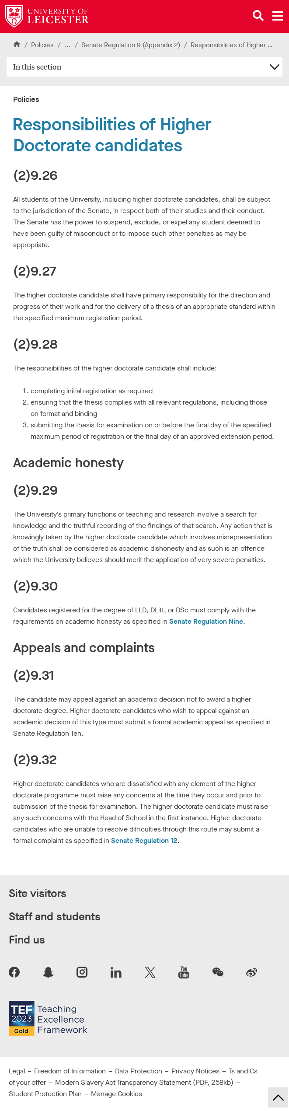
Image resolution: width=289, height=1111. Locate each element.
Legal (17, 1071)
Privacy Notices (195, 1071)
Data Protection (138, 1071)
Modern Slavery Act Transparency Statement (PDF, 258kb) (144, 1082)
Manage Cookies (116, 1093)
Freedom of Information (70, 1071)
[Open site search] (258, 16)
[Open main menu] (277, 16)
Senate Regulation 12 (144, 840)
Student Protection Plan (45, 1093)
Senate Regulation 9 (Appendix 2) (131, 45)
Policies (42, 45)
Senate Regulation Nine (206, 621)
